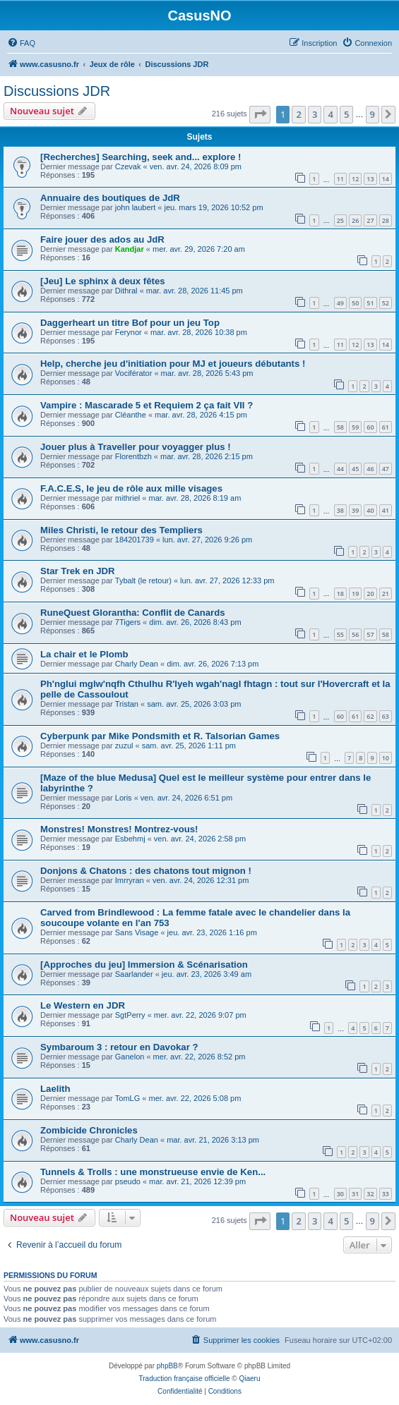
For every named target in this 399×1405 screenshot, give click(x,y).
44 (340, 468)
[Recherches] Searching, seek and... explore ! (140, 157)
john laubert (135, 207)
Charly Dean (136, 663)
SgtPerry (130, 1015)
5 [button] (346, 114)
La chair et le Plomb (84, 654)
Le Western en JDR (82, 1005)
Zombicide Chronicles (89, 1130)
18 (340, 593)
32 (370, 1193)
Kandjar (129, 249)
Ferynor (128, 332)
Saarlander (134, 974)
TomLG (127, 1098)
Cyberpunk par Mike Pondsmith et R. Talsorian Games (160, 736)
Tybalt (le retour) (143, 580)
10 (385, 757)
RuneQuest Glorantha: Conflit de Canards (132, 612)
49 (340, 303)
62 (370, 716)
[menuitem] (21, 43)
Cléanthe (130, 414)
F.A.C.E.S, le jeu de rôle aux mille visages (131, 488)
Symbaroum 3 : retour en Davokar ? (119, 1047)
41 (385, 510)
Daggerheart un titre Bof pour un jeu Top (130, 322)
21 (385, 593)
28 (385, 220)
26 (355, 220)
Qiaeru (249, 1378)
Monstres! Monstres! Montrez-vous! (119, 829)
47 (385, 468)
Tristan (126, 704)
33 (385, 1193)
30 (340, 1193)
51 (370, 303)
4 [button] (330, 114)
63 (385, 716)
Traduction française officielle (184, 1378)
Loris (123, 797)
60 (370, 427)
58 (340, 427)
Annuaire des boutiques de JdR (110, 198)
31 (355, 1193)
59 (355, 427)
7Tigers (128, 622)
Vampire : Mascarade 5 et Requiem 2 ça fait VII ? (146, 405)
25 (340, 220)
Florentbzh (133, 456)
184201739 (134, 539)
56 (355, 634)
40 (370, 510)
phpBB (167, 1366)
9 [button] (372, 114)
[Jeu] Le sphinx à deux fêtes (102, 281)
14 (385, 178)
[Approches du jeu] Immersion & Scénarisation (144, 964)
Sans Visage (137, 932)
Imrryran (129, 880)
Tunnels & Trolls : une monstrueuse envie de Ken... (153, 1172)
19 (355, 593)
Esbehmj (130, 838)
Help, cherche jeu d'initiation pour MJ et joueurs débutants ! (172, 363)
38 (340, 510)
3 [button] (314, 114)
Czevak (128, 166)
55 (340, 634)
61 (385, 427)
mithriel (127, 498)
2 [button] (298, 114)
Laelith (55, 1088)
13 (370, 178)
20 (370, 593)
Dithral (126, 290)
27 (370, 220)
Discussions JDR (57, 91)
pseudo (128, 1181)
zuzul (124, 745)
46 (370, 468)
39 (355, 510)
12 (355, 178)
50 (355, 303)
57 (370, 634)
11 (340, 178)
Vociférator (134, 373)
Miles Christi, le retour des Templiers (121, 530)
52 (385, 303)
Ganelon (130, 1056)
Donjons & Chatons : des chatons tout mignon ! (145, 870)
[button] (259, 114)
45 (355, 468)
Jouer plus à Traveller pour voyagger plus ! (135, 447)
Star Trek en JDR (77, 571)
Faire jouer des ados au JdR (102, 239)
